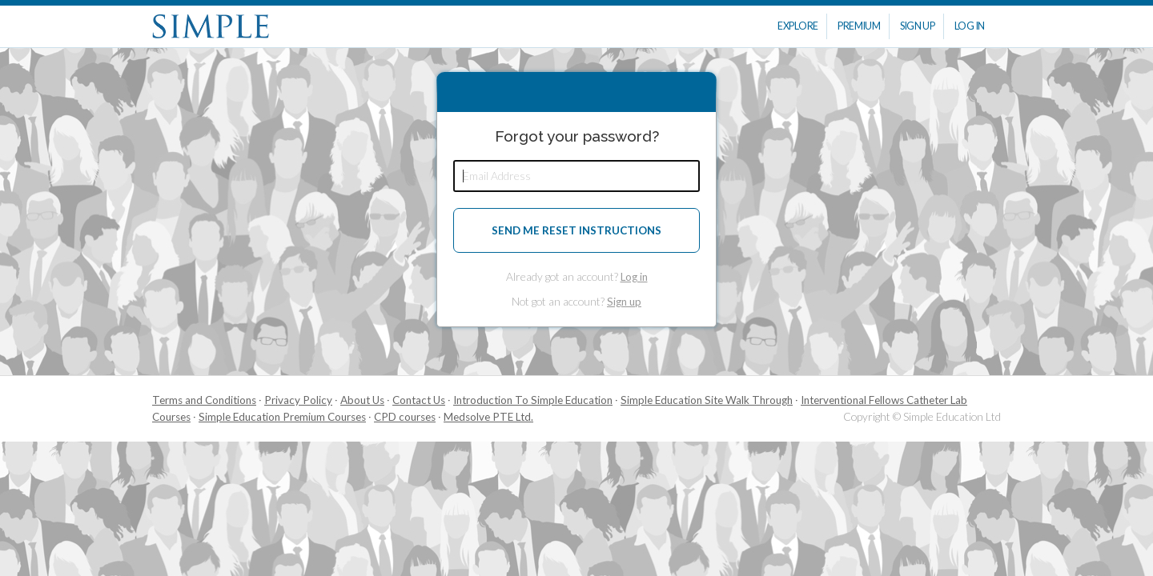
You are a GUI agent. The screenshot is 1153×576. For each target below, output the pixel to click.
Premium (859, 26)
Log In (969, 26)
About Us (362, 400)
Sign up (624, 301)
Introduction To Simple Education (533, 400)
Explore (797, 26)
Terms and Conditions (204, 400)
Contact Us (418, 400)
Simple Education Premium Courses (282, 416)
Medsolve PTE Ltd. (488, 416)
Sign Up (917, 26)
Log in (634, 276)
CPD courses (405, 416)
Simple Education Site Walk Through (707, 400)
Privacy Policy (298, 400)
